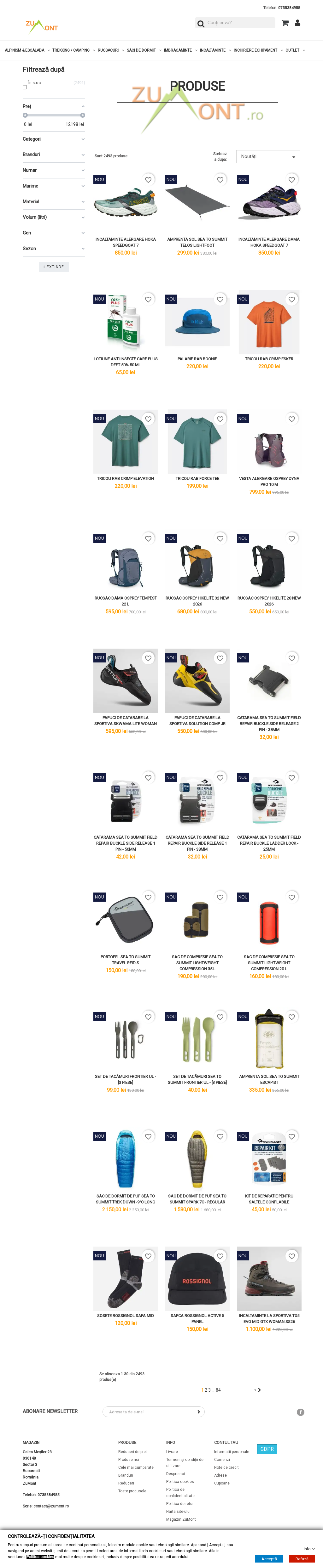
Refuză (302, 1558)
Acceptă (269, 1558)
